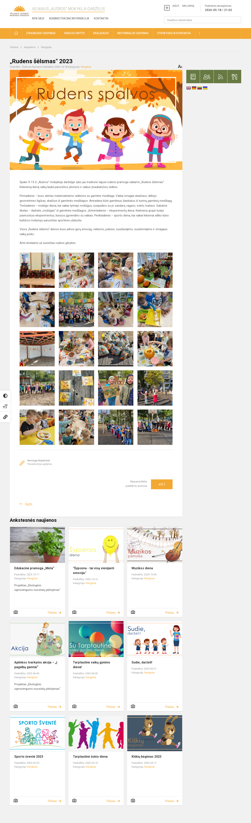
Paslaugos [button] (101, 33)
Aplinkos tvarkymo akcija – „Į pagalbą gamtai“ (35, 665)
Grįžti (28, 504)
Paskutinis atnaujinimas (218, 8)
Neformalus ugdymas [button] (133, 33)
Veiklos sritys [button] (74, 33)
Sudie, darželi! (142, 662)
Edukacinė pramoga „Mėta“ (34, 568)
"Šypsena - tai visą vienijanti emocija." (93, 570)
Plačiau (52, 612)
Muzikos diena (142, 568)
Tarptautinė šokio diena (90, 756)
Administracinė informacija (69, 18)
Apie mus (38, 18)
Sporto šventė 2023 (28, 756)
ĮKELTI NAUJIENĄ (183, 5)
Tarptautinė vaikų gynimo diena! (91, 665)
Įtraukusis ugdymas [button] (40, 33)
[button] (16, 33)
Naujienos (30, 47)
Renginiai (46, 47)
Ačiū (161, 484)
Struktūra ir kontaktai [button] (174, 33)
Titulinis (14, 47)
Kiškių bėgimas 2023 (146, 756)
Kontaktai (101, 18)
